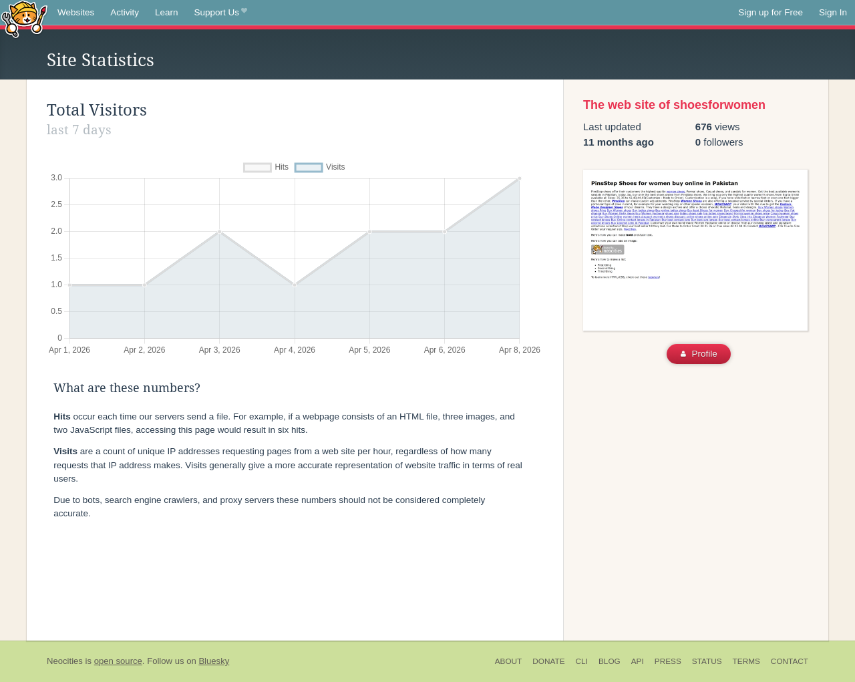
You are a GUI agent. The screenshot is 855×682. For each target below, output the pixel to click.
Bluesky (213, 661)
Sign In (833, 12)
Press (668, 661)
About (508, 661)
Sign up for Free (770, 12)
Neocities (65, 661)
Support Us (220, 12)
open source (118, 661)
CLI (582, 661)
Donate (548, 661)
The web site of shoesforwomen (674, 105)
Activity (124, 12)
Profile (699, 354)
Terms (746, 661)
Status (707, 661)
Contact (789, 661)
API (637, 661)
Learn (166, 12)
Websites (75, 12)
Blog (609, 661)
